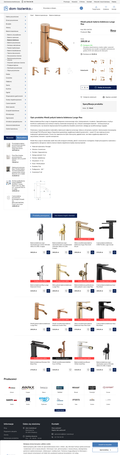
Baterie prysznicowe (13, 43)
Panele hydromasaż (13, 48)
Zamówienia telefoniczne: (18, 1)
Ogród (8, 92)
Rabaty (114, 2)
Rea (89, 32)
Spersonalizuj (105, 435)
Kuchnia (8, 89)
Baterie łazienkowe (12, 31)
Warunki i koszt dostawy (102, 2)
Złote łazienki (10, 107)
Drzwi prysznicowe (12, 20)
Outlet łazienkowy (12, 129)
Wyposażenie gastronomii (14, 96)
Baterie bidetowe (13, 40)
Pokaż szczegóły (28, 451)
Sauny (8, 85)
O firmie (82, 2)
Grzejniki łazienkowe (12, 111)
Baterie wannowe (13, 37)
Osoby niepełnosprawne (14, 100)
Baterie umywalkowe (14, 35)
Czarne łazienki (11, 103)
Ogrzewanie (10, 118)
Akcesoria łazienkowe (13, 125)
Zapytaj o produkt (111, 97)
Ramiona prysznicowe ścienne (14, 59)
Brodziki (8, 24)
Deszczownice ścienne (14, 56)
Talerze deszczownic (13, 53)
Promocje (67, 2)
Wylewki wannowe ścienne (16, 63)
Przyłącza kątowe (12, 65)
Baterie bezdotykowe (14, 51)
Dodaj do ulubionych (89, 97)
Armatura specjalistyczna (14, 122)
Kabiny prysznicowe (12, 17)
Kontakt (89, 2)
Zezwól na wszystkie (105, 430)
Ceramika (9, 78)
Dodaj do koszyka (104, 87)
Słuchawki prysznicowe (14, 68)
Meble (8, 74)
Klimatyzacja (10, 114)
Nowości (74, 2)
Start (32, 15)
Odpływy (9, 82)
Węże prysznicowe (13, 71)
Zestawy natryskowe (14, 45)
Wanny (8, 28)
